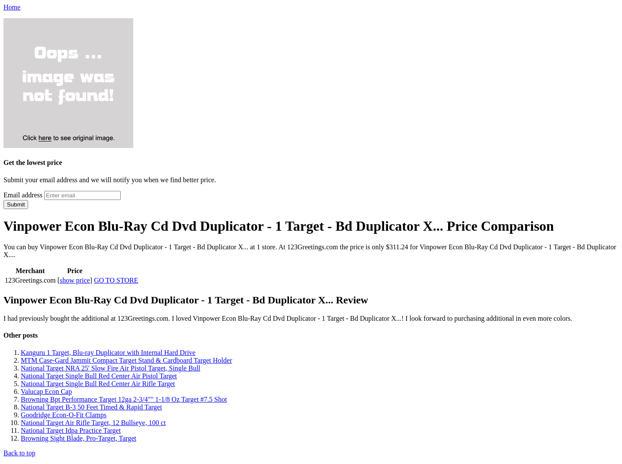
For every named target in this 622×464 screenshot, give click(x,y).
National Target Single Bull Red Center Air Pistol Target (99, 376)
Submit (16, 204)
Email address (22, 195)
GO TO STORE (116, 280)
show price (75, 280)
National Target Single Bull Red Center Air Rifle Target (98, 383)
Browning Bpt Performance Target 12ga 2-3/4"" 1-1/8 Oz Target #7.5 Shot (124, 399)
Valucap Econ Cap (46, 391)
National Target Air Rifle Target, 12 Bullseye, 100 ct (93, 422)
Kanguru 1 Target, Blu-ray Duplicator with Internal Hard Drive (108, 352)
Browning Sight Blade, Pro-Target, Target (78, 438)
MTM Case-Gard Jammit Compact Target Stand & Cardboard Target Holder (126, 360)
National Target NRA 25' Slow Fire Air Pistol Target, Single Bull (110, 368)
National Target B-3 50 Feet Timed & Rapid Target (91, 407)
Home (11, 7)
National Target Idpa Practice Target (71, 430)
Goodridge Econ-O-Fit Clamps (63, 415)
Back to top (19, 453)
